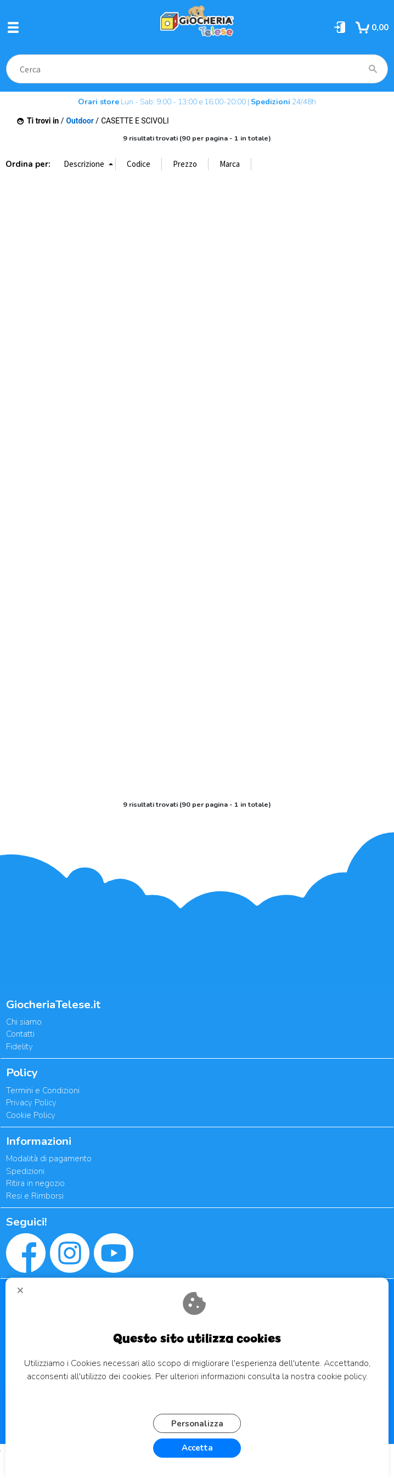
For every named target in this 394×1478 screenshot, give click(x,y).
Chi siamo (24, 1021)
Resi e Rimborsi (35, 1195)
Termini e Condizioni (43, 1090)
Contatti (20, 1034)
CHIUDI (24, 1294)
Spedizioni (25, 1171)
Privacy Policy (31, 1102)
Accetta (197, 1447)
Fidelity (19, 1046)
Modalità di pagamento (49, 1158)
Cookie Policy (30, 1115)
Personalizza (197, 1423)
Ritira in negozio (35, 1183)
